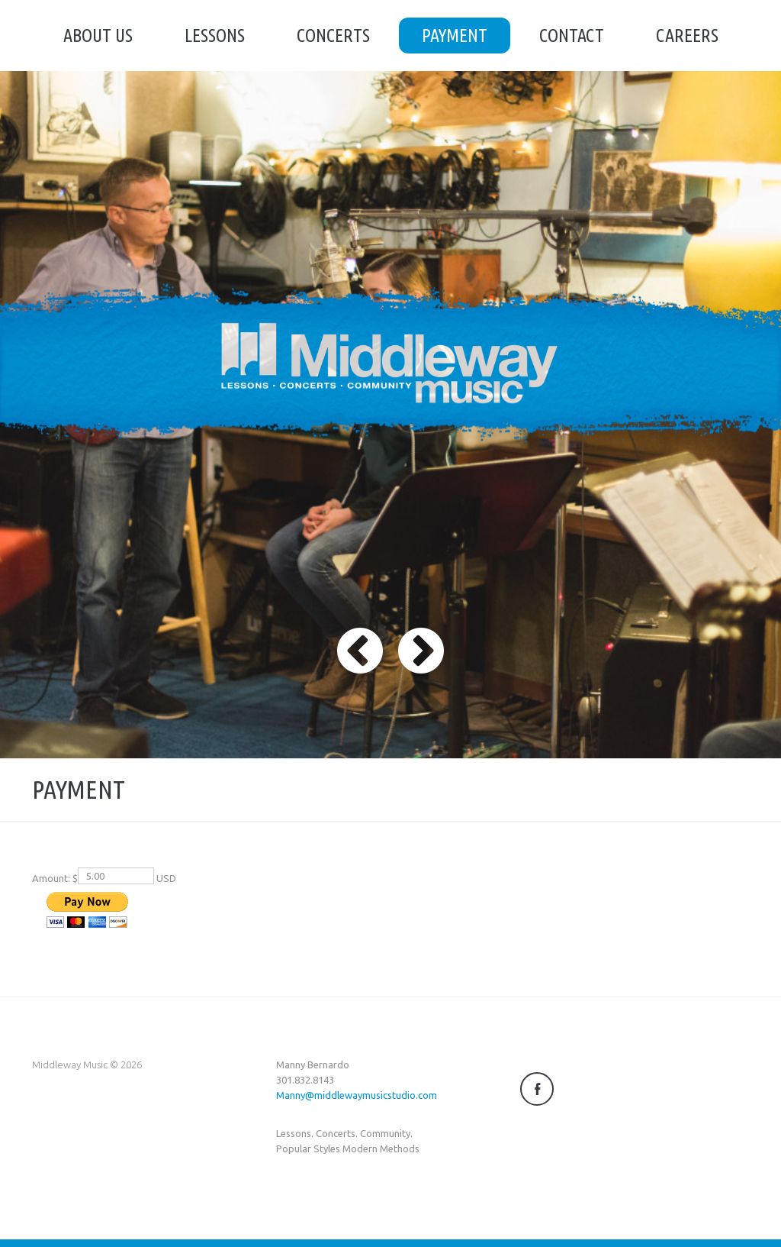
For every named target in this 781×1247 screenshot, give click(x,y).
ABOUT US (98, 35)
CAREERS (687, 35)
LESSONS (215, 35)
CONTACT (571, 35)
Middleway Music (70, 1064)
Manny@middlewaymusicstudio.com (356, 1095)
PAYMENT (454, 35)
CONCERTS (333, 35)
